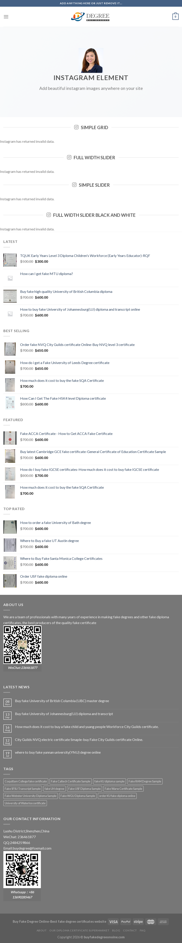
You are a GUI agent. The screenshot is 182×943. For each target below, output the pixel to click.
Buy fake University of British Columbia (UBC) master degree (62, 701)
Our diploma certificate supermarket (79, 930)
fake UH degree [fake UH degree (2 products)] (54, 788)
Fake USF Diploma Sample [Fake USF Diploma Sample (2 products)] (84, 788)
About (42, 930)
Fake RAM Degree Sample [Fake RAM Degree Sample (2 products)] (145, 781)
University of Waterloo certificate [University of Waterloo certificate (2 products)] (25, 803)
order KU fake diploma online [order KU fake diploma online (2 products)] (117, 796)
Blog (116, 930)
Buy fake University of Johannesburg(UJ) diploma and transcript (64, 713)
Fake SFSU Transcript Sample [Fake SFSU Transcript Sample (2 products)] (23, 788)
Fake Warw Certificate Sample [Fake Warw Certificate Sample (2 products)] (123, 788)
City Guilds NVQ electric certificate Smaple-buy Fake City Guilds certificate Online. (79, 739)
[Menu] (6, 16)
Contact (130, 930)
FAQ (143, 930)
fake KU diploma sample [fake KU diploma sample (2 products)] (109, 781)
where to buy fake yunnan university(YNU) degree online (58, 752)
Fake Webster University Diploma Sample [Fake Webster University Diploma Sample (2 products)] (30, 796)
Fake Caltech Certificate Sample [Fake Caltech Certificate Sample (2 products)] (70, 781)
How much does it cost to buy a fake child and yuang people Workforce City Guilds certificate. (87, 726)
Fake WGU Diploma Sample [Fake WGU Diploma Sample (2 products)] (78, 796)
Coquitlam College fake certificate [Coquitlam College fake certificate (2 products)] (26, 781)
